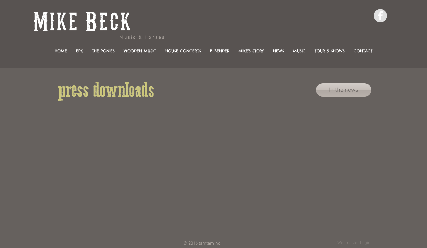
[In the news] (343, 90)
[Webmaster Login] (354, 243)
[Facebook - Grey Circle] (380, 15)
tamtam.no (209, 243)
